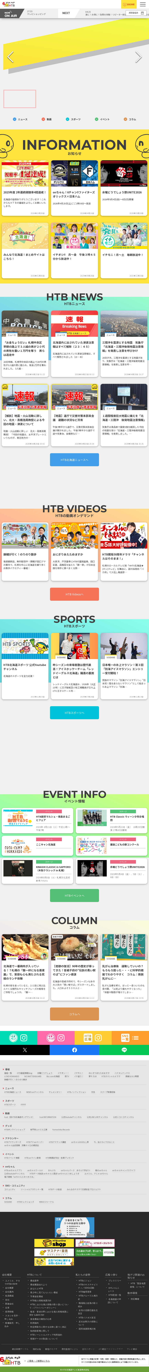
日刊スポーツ (88, 1349)
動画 (47, 119)
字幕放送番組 (36, 1296)
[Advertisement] (74, 487)
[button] (143, 4)
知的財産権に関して (39, 1331)
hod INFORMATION (48, 1117)
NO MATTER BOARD (32, 1076)
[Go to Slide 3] (85, 99)
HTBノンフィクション (76, 1092)
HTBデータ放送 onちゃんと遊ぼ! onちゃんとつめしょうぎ (54, 1173)
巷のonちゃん (101, 1170)
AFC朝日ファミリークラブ (111, 1349)
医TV (67, 1076)
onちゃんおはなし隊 (80, 1142)
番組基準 (34, 1281)
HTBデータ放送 (55, 1189)
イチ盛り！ (79, 1076)
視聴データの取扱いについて (44, 1339)
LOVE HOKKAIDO (11, 1076)
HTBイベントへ (74, 895)
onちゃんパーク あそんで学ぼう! (75, 1170)
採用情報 (9, 1312)
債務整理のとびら (70, 1349)
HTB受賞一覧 (114, 1295)
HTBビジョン (85, 1281)
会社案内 (9, 1292)
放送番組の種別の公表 (40, 1319)
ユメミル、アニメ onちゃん (96, 1173)
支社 (7, 1300)
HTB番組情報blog (24, 1073)
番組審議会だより (38, 1284)
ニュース (20, 119)
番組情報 (131, 4)
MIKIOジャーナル (46, 1201)
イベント (102, 119)
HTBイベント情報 (11, 1157)
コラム (130, 119)
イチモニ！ (79, 1073)
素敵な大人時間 (132, 1076)
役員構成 (9, 1296)
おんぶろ (52, 1170)
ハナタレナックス (122, 1073)
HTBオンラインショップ (14, 1129)
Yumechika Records (61, 1129)
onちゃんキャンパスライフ (123, 1170)
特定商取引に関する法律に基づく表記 (48, 1327)
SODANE (8, 1201)
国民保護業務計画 (87, 1329)
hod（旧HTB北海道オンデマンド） (19, 1117)
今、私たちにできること (104, 1142)
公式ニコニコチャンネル (123, 1117)
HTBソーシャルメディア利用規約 (46, 1335)
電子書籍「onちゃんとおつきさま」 (19, 1176)
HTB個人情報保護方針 (41, 1300)
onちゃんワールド (35, 1170)
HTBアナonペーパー (35, 1142)
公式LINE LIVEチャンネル (97, 1117)
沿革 (7, 1308)
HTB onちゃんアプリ (13, 1170)
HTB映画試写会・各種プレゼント (60, 1157)
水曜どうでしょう (44, 1073)
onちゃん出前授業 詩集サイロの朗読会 (21, 1145)
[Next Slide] (139, 57)
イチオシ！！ (63, 1073)
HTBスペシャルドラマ (111, 1076)
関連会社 (9, 1304)
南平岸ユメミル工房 (38, 1129)
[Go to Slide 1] (19, 99)
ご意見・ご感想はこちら (38, 1360)
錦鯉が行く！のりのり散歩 (15, 1079)
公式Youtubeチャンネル (71, 1117)
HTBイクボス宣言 (87, 1318)
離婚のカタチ (51, 1349)
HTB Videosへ (75, 594)
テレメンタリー (55, 1092)
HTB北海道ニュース (12, 1092)
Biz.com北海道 (53, 1076)
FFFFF (23, 1104)
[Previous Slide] (10, 57)
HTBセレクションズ (25, 1201)
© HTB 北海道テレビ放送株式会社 (74, 1369)
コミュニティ (9, 1189)
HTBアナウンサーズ (12, 1142)
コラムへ (74, 1014)
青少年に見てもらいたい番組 (44, 1292)
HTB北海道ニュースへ (74, 460)
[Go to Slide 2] (52, 99)
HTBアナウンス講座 (57, 1142)
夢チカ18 (92, 1076)
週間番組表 (133, 12)
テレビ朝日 (132, 1349)
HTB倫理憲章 (85, 1292)
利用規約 (34, 1323)
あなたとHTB (36, 1288)
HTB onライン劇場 (33, 1157)
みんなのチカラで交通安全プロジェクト (84, 1189)
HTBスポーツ (10, 1104)
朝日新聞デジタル (20, 1349)
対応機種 (135, 1299)
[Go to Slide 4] (119, 99)
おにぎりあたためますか (99, 1073)
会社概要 (9, 1288)
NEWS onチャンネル (35, 1092)
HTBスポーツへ (74, 713)
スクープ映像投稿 (107, 1092)
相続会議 (37, 1349)
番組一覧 (8, 1073)
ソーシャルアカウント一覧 (32, 1189)
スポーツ (73, 119)
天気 (93, 1092)
